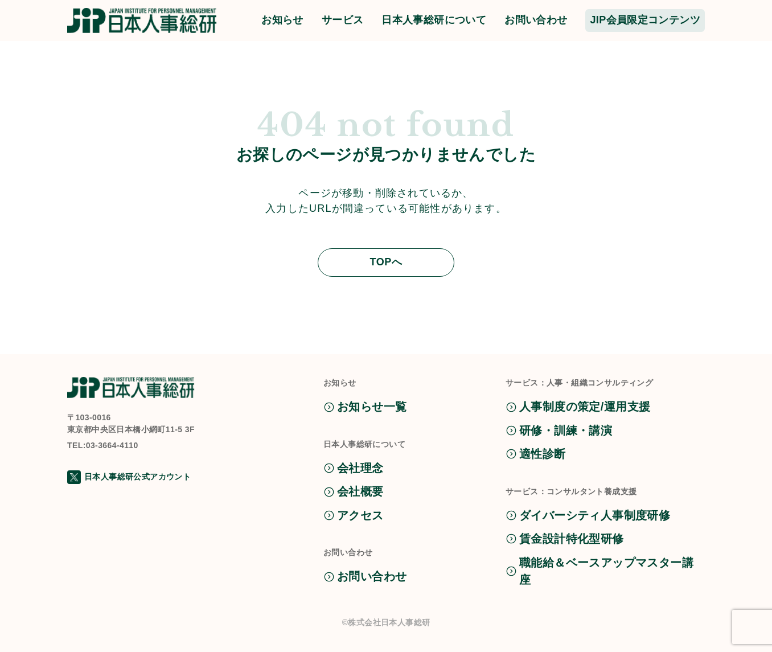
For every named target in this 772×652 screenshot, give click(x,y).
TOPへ (385, 262)
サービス (343, 20)
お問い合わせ (535, 20)
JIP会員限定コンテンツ (645, 20)
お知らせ (282, 20)
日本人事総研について (433, 20)
